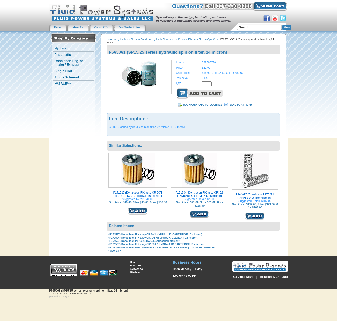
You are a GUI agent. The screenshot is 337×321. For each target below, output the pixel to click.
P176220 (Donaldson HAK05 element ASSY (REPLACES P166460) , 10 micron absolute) (162, 247)
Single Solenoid (67, 77)
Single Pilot (63, 71)
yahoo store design (59, 296)
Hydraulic (62, 48)
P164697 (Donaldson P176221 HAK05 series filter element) (255, 196)
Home (110, 39)
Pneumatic (63, 54)
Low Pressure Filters (184, 39)
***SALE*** (63, 83)
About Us (135, 265)
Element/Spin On (207, 39)
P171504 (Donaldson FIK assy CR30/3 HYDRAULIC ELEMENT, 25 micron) (199, 194)
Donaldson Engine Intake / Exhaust (69, 63)
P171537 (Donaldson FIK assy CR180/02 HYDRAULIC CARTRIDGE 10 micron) (156, 244)
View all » (115, 250)
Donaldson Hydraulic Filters (155, 39)
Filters (133, 39)
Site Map (135, 272)
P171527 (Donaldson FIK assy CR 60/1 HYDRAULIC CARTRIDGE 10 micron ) (137, 194)
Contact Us (136, 268)
